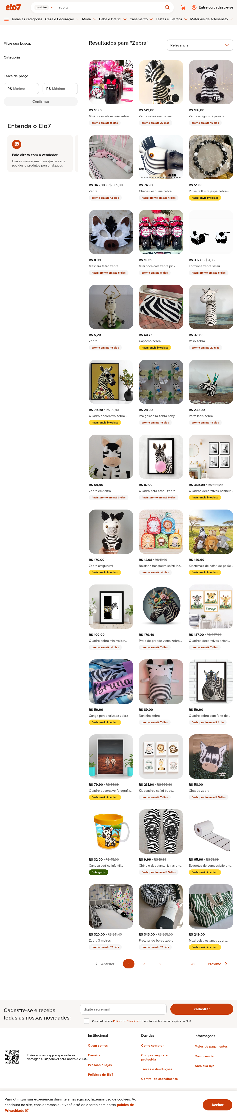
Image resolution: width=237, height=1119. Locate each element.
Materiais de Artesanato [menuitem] (211, 19)
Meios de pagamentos (211, 1046)
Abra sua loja (205, 1066)
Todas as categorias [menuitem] (27, 19)
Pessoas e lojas (100, 1065)
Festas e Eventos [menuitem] (172, 19)
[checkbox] (86, 1021)
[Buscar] (111, 7)
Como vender (205, 1056)
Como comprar (152, 1045)
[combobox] (44, 7)
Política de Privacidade (127, 1021)
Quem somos (98, 1045)
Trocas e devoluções (156, 1069)
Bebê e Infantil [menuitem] (113, 19)
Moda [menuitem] (89, 19)
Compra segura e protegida (154, 1057)
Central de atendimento (159, 1079)
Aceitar (218, 1104)
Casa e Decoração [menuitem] (62, 19)
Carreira (94, 1055)
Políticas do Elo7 (101, 1075)
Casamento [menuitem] (141, 19)
